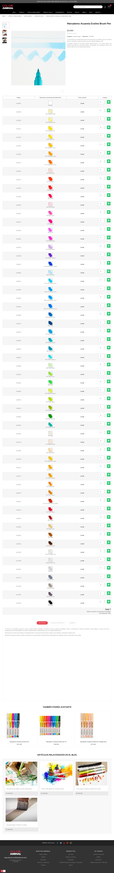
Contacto (43, 865)
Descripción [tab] (42, 623)
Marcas (71, 865)
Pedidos (99, 857)
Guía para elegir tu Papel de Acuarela (16, 825)
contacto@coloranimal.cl (15, 860)
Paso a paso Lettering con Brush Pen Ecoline (88, 789)
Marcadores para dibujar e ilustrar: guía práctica (19, 789)
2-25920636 (15, 861)
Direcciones (98, 859)
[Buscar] (88, 6)
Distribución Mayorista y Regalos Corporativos (70, 862)
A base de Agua (77, 36)
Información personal (98, 854)
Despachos (43, 859)
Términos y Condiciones (43, 862)
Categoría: (69, 36)
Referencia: (85, 36)
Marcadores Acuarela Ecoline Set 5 (20, 742)
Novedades (71, 859)
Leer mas (9, 793)
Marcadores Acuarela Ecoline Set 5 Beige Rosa (94, 742)
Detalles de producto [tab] (57, 623)
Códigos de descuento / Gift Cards (98, 862)
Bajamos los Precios (71, 857)
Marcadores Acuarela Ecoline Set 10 (57, 742)
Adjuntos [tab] (72, 623)
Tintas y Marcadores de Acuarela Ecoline (52, 789)
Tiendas (43, 857)
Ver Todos (70, 854)
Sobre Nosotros (43, 854)
